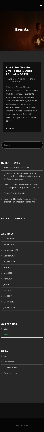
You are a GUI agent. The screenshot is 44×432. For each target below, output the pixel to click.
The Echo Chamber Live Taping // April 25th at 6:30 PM (19, 71)
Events (32, 79)
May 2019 (8, 290)
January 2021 (9, 244)
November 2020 (11, 250)
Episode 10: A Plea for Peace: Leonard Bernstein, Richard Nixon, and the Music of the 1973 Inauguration (22, 176)
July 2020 (7, 267)
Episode (7, 329)
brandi (23, 79)
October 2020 (9, 255)
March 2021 (9, 238)
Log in (6, 356)
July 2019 (7, 284)
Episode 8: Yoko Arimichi (14, 193)
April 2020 (8, 278)
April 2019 (8, 296)
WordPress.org (10, 373)
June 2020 (8, 273)
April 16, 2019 (11, 79)
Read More (10, 129)
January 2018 (9, 307)
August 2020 (9, 261)
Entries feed (9, 361)
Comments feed (10, 367)
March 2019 (9, 301)
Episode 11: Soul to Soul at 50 (16, 167)
